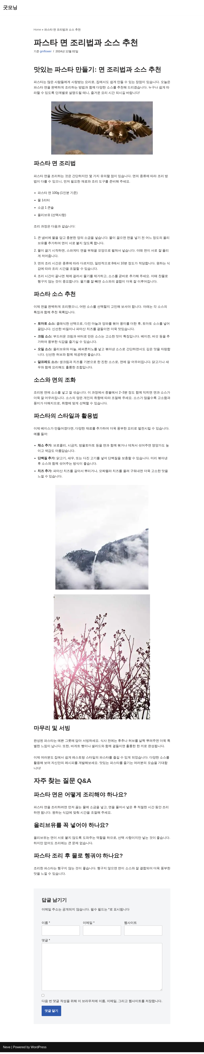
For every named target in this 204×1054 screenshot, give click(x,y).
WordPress (38, 1049)
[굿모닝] (10, 8)
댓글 (46, 941)
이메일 (89, 924)
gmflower (46, 51)
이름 (46, 924)
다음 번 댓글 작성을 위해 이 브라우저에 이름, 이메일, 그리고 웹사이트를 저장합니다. (102, 1002)
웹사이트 (130, 924)
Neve (6, 1049)
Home (37, 29)
